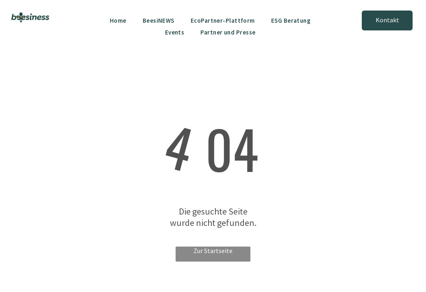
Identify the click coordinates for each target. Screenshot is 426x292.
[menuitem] (118, 20)
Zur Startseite (213, 251)
